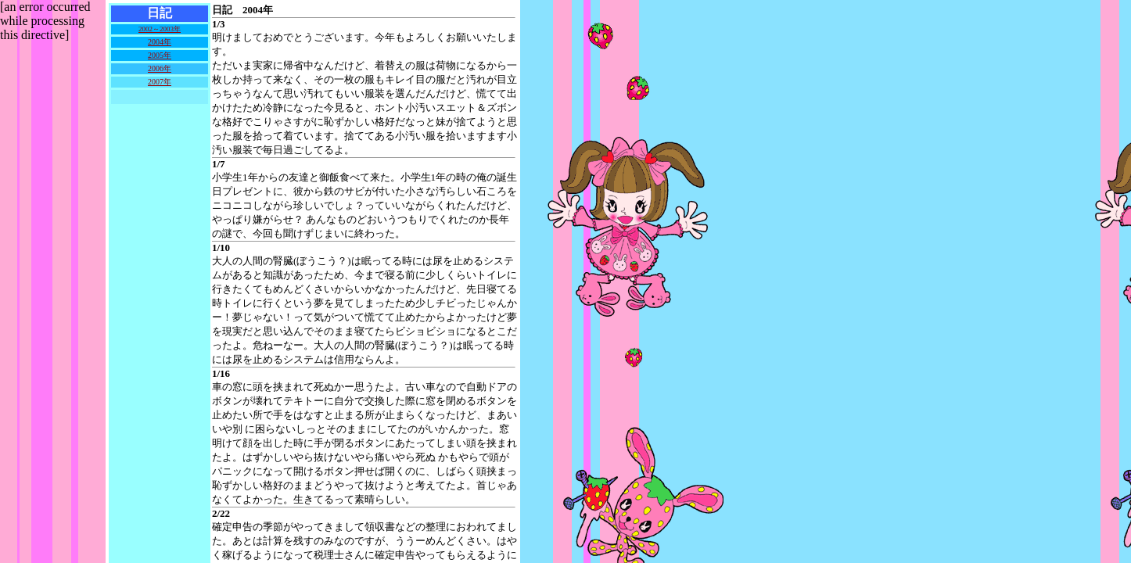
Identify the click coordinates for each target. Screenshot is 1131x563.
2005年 (159, 55)
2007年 (159, 81)
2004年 (159, 42)
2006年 (159, 68)
